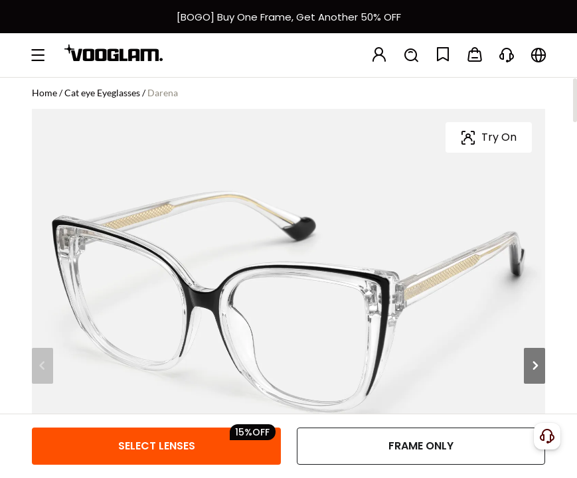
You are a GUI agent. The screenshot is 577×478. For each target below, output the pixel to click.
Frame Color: (63, 223)
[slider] (479, 185)
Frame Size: (60, 319)
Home (44, 92)
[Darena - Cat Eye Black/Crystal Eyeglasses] (58, 264)
